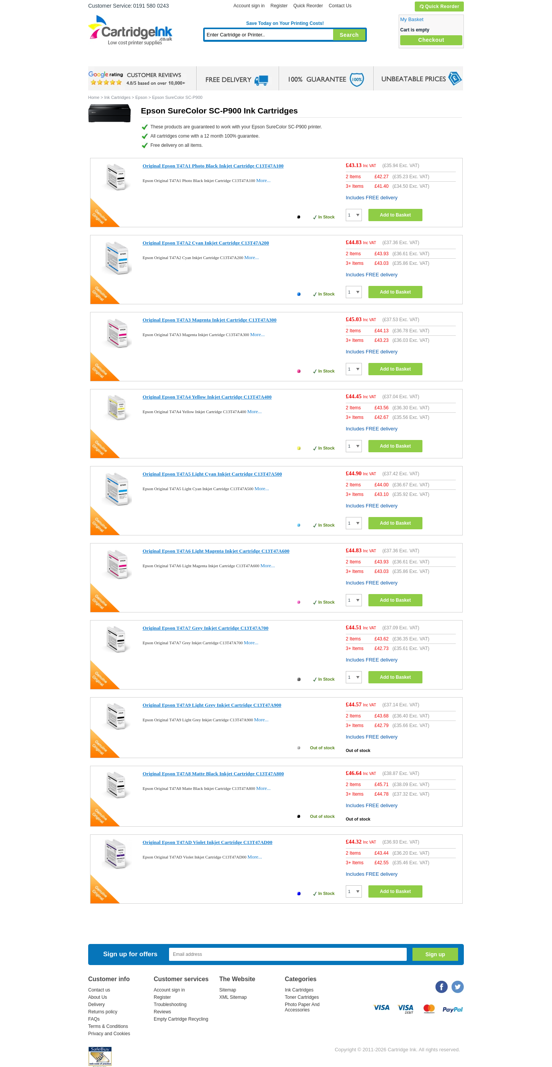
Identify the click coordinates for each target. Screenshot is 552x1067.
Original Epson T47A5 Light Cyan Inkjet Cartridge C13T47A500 (212, 474)
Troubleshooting (170, 1004)
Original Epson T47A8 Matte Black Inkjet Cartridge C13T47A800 (213, 773)
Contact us (99, 990)
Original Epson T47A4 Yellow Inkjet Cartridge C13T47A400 (207, 397)
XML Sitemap (233, 997)
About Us (97, 997)
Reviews (162, 1011)
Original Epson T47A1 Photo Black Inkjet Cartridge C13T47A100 (213, 166)
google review (138, 78)
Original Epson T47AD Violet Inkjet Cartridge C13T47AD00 (208, 842)
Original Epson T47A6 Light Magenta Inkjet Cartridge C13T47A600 (216, 551)
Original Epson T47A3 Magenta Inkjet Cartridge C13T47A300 (209, 320)
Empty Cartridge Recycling (181, 1019)
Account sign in (248, 5)
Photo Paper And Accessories (302, 1007)
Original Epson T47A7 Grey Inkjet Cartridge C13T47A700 (205, 628)
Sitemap (227, 990)
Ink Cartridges (146, 59)
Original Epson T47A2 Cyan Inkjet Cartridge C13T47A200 (206, 243)
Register (279, 5)
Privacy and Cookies (109, 1033)
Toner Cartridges (205, 59)
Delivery (96, 1004)
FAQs (94, 1019)
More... (263, 180)
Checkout (431, 40)
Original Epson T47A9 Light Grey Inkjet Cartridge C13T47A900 (212, 705)
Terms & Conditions (108, 1026)
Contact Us (340, 5)
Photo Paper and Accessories (287, 59)
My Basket (412, 19)
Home (103, 59)
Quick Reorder (439, 6)
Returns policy (102, 1011)
